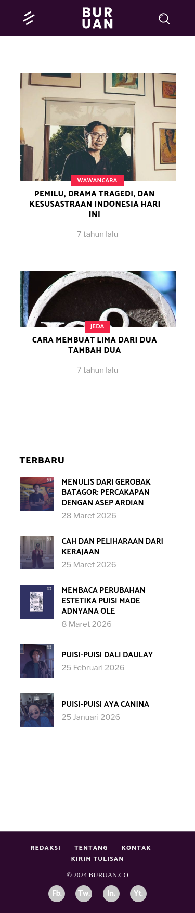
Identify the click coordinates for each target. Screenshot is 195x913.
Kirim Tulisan (97, 859)
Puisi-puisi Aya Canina (105, 704)
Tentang (91, 848)
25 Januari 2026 (91, 717)
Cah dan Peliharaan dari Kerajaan (112, 547)
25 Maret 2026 (89, 564)
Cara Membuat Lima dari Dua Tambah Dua (94, 345)
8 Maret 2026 (87, 624)
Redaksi (45, 848)
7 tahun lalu (98, 234)
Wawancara (97, 180)
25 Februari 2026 (93, 668)
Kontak (136, 848)
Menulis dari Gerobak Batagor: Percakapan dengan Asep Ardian (106, 493)
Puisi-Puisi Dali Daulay (107, 655)
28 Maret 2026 (89, 516)
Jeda (97, 327)
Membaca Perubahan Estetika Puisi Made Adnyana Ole (104, 601)
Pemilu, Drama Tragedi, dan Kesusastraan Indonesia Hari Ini (95, 204)
